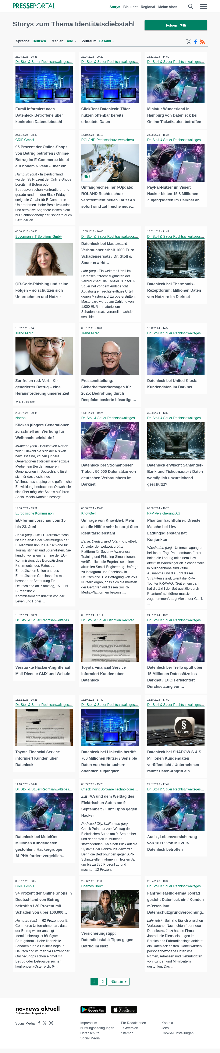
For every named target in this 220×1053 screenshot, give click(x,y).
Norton (21, 417)
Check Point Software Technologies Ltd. (112, 793)
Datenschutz (89, 1037)
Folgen (176, 25)
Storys (115, 7)
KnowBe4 (89, 513)
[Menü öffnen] (203, 6)
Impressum (88, 1027)
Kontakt (167, 1027)
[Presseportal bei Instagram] (49, 1027)
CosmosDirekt (92, 890)
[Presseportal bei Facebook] (38, 1028)
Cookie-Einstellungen (178, 1037)
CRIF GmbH (25, 139)
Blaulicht (130, 7)
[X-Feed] (188, 42)
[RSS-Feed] (202, 42)
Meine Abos (167, 7)
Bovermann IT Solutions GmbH (39, 236)
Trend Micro (25, 333)
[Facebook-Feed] (195, 42)
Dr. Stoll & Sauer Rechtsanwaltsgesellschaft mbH (53, 62)
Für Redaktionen (133, 1027)
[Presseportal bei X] (43, 1028)
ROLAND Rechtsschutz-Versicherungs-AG (114, 139)
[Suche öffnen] (190, 6)
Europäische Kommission (35, 513)
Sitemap (127, 1037)
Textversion (129, 1032)
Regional (148, 7)
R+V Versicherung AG (164, 513)
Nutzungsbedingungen (97, 1032)
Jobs (165, 1032)
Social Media (90, 1043)
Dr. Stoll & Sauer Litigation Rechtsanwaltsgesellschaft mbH (126, 625)
